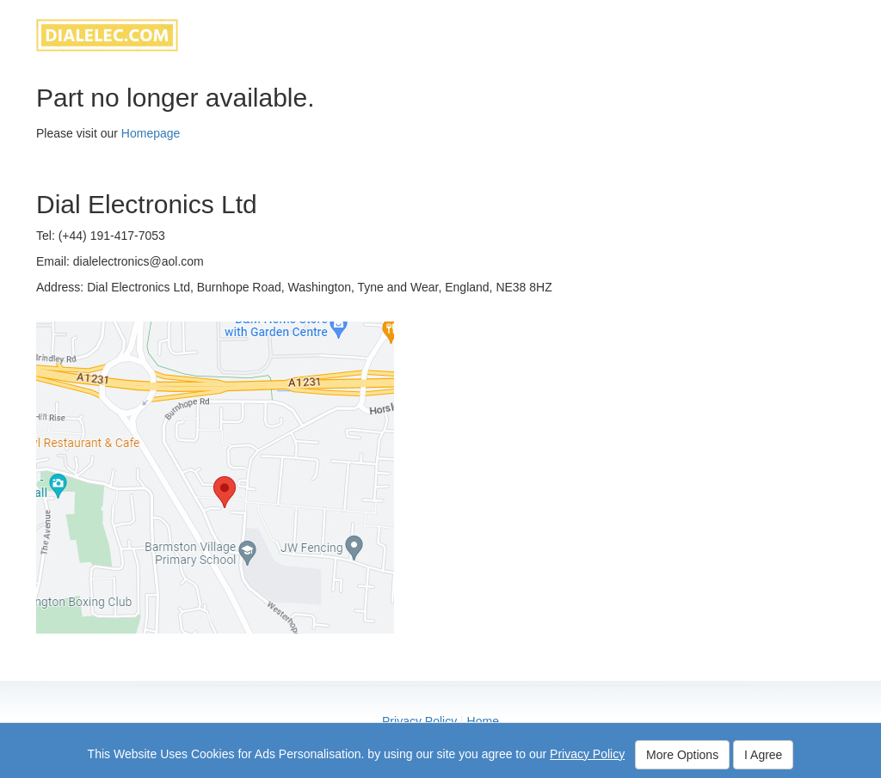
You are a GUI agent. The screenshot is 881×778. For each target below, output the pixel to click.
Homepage (151, 133)
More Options (682, 755)
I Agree (763, 755)
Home (483, 721)
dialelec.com (107, 35)
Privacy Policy (419, 721)
